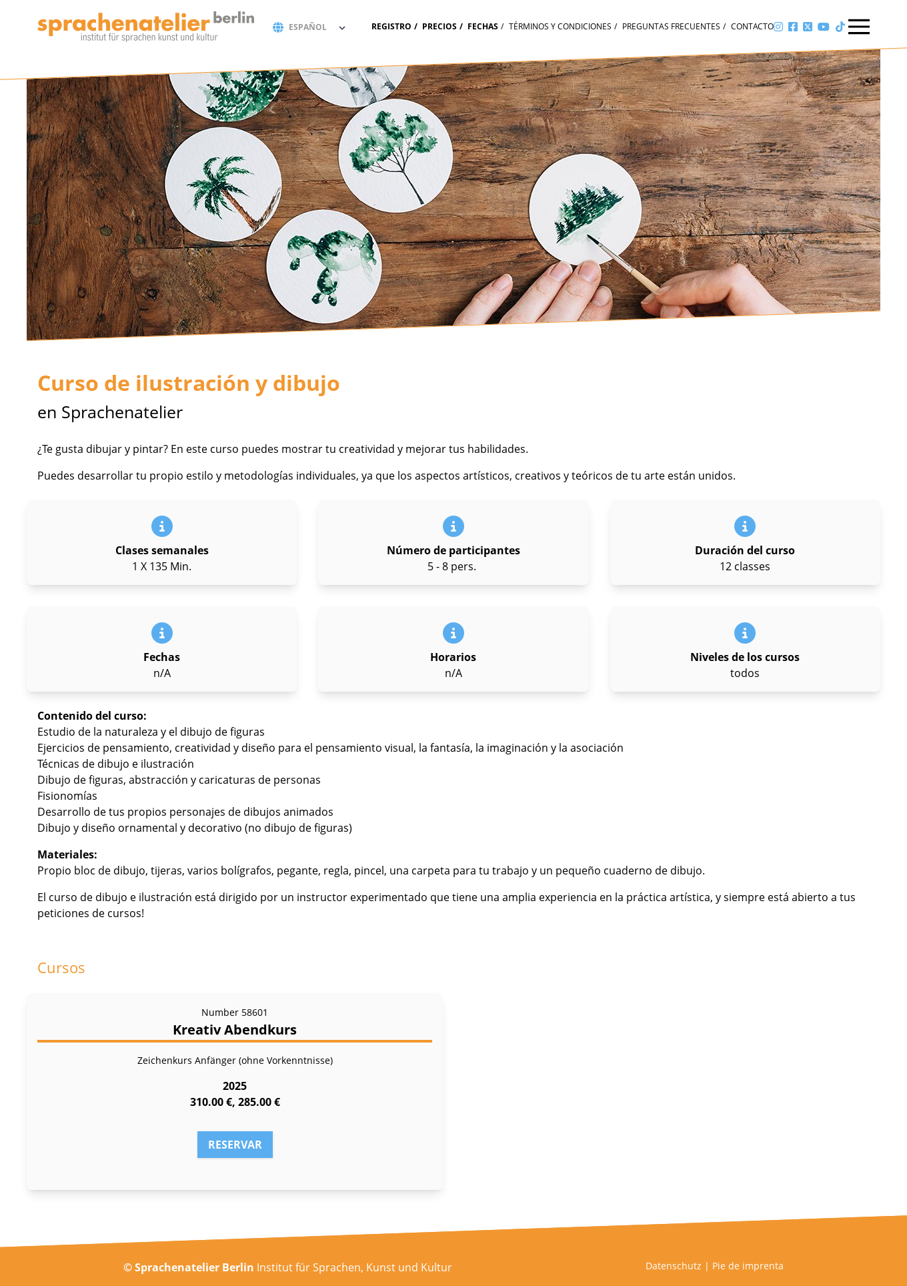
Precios (439, 26)
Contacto (752, 26)
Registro (391, 26)
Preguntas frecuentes (671, 26)
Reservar (235, 1144)
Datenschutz (674, 1265)
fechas (483, 26)
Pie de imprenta (748, 1265)
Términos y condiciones (560, 26)
